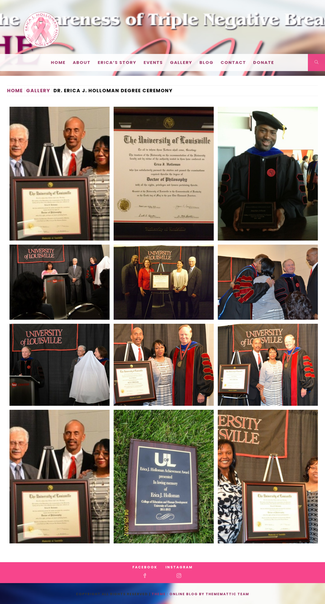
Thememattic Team (227, 594)
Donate (263, 62)
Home (58, 62)
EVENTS (153, 62)
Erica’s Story (117, 62)
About (82, 62)
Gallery (181, 62)
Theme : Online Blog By (179, 594)
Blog (206, 62)
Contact (233, 62)
